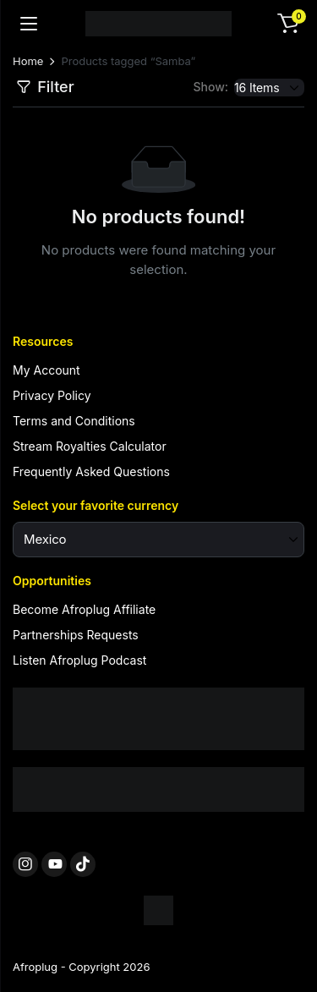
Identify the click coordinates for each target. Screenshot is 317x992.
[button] (288, 24)
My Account (46, 370)
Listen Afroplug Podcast (79, 660)
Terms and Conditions (74, 421)
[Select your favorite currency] (158, 539)
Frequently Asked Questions (91, 471)
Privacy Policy (52, 395)
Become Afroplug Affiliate (84, 609)
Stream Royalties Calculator (90, 446)
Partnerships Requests (76, 635)
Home (28, 61)
